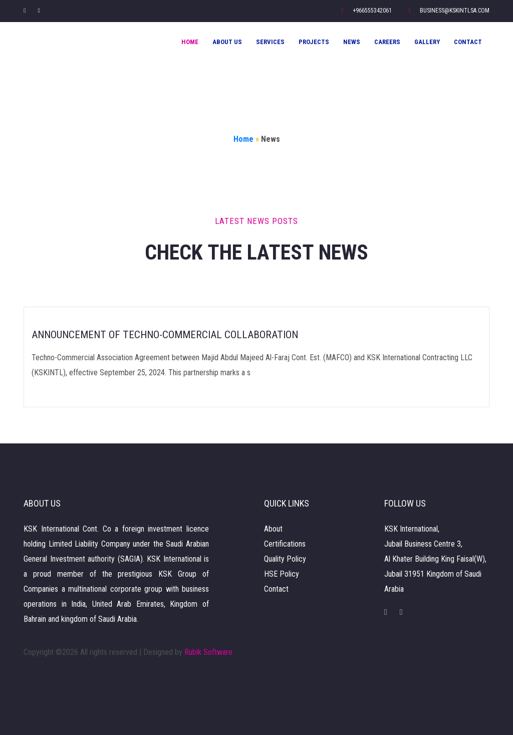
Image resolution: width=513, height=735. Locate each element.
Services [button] (270, 42)
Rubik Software (208, 652)
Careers (387, 42)
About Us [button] (227, 42)
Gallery (427, 42)
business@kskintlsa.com (449, 10)
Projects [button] (314, 42)
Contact (468, 42)
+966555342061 (366, 10)
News (351, 42)
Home (189, 42)
